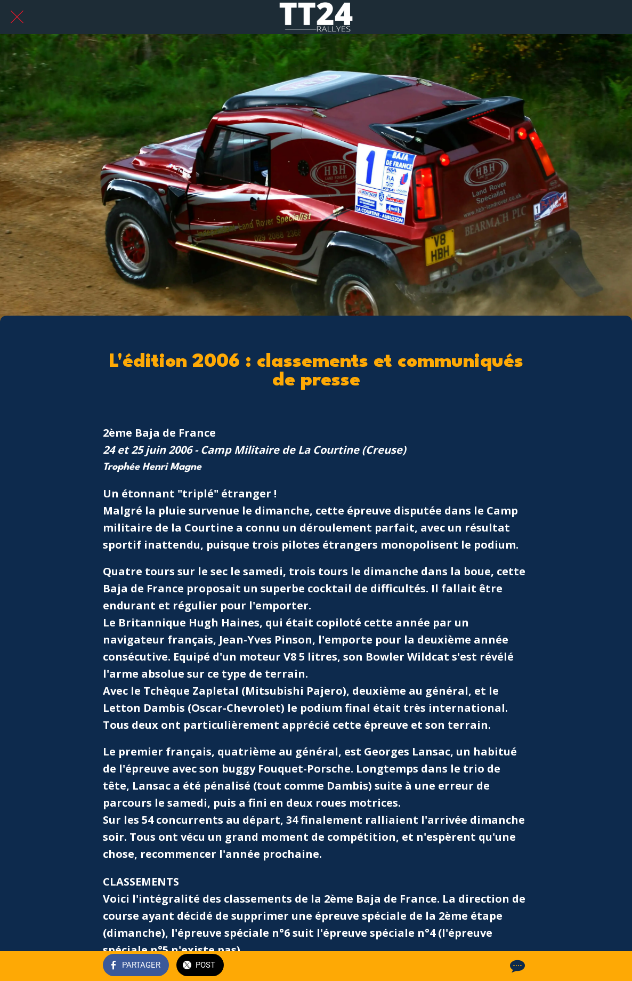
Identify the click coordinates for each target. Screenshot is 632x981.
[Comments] (516, 966)
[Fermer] (17, 17)
